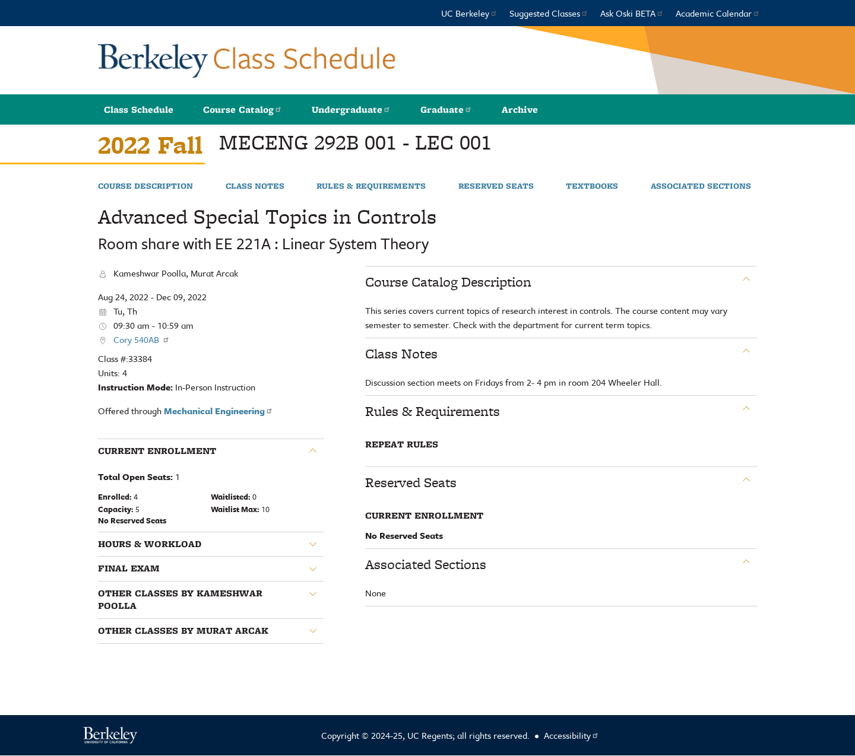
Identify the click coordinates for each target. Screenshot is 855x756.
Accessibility (571, 735)
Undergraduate (351, 109)
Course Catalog (242, 109)
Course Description (145, 186)
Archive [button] (520, 109)
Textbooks (592, 186)
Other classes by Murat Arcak (183, 631)
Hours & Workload (149, 544)
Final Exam (129, 568)
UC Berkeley (469, 13)
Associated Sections (701, 186)
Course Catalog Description (448, 282)
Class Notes (255, 186)
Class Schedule (138, 109)
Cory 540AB (141, 339)
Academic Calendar (718, 13)
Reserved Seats (496, 186)
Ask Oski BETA (632, 13)
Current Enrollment (157, 451)
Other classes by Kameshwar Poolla (180, 599)
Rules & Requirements (371, 186)
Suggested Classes (548, 13)
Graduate (446, 109)
